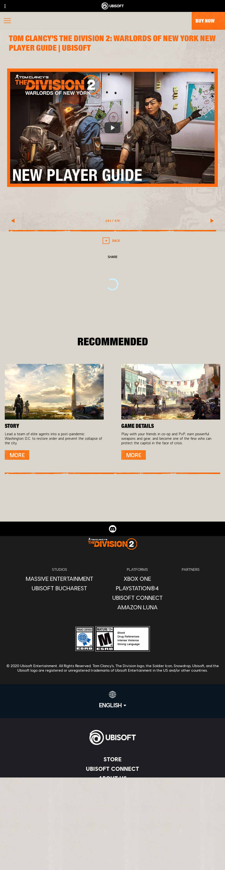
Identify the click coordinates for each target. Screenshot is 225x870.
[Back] (112, 240)
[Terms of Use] (112, 830)
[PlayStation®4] (137, 588)
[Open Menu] (7, 21)
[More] (17, 455)
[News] (112, 787)
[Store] (112, 759)
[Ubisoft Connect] (112, 768)
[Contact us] (112, 814)
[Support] (112, 797)
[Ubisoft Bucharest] (59, 588)
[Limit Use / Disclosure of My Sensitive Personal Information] (112, 854)
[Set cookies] (112, 862)
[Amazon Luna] (137, 607)
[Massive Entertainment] (59, 578)
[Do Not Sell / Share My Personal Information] (112, 846)
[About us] (112, 778)
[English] (112, 700)
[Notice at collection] (112, 838)
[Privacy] (112, 822)
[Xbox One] (137, 578)
